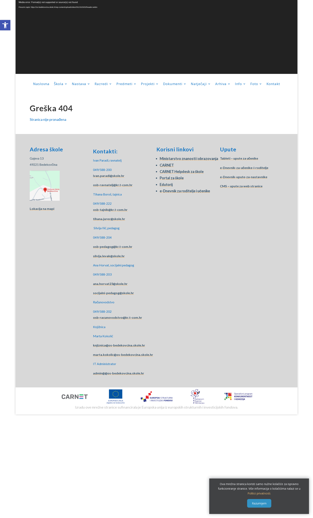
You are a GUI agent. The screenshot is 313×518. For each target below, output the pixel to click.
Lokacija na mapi (42, 208)
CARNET (167, 165)
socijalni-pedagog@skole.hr (113, 293)
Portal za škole (172, 178)
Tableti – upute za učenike (239, 158)
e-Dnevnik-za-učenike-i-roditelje (244, 168)
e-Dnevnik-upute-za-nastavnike (243, 177)
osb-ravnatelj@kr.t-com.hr (113, 185)
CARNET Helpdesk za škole (182, 171)
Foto (254, 84)
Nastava (79, 84)
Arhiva (221, 84)
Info (238, 84)
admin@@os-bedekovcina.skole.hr (118, 373)
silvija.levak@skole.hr (109, 256)
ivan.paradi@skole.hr (108, 176)
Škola (58, 84)
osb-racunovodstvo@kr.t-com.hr (117, 317)
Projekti (148, 84)
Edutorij (166, 184)
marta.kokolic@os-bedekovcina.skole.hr (123, 354)
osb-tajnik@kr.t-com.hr (110, 209)
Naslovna (41, 84)
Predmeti (124, 84)
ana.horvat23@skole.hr (110, 284)
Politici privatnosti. (259, 493)
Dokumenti (172, 84)
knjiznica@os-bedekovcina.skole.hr (119, 345)
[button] (5, 25)
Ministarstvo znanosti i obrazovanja (189, 158)
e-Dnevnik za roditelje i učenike (185, 191)
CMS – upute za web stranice (241, 186)
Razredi (101, 84)
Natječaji (199, 84)
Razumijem (259, 503)
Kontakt (273, 84)
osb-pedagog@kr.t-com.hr (112, 246)
